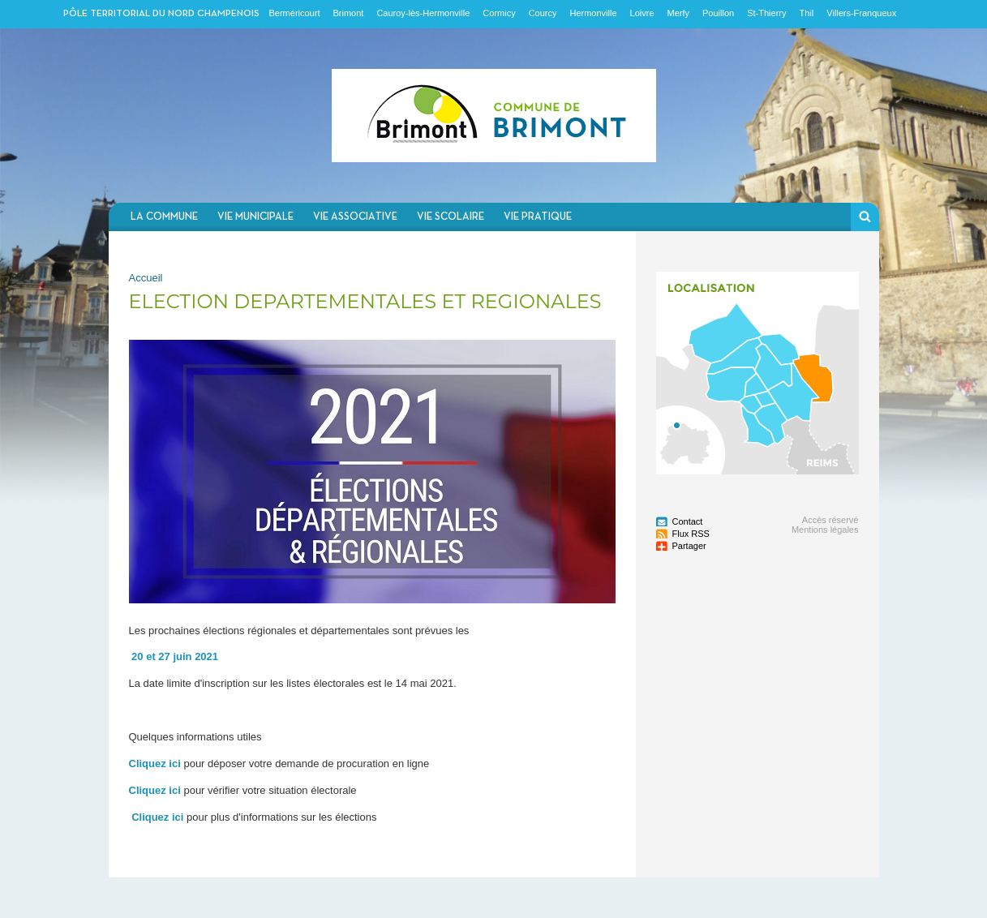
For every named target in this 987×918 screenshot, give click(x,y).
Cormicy (499, 13)
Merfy (678, 13)
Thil (806, 13)
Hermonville (592, 13)
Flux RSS (691, 533)
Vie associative (355, 217)
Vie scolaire (450, 217)
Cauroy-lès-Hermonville (423, 13)
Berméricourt (294, 13)
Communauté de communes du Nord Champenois (494, 115)
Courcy (543, 13)
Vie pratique (538, 217)
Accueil (146, 278)
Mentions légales (825, 529)
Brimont (348, 13)
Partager (689, 546)
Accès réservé (830, 520)
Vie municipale (255, 217)
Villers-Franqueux (861, 13)
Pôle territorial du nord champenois (161, 14)
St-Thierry (766, 13)
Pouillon (718, 13)
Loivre (642, 13)
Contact (687, 521)
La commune (164, 217)
